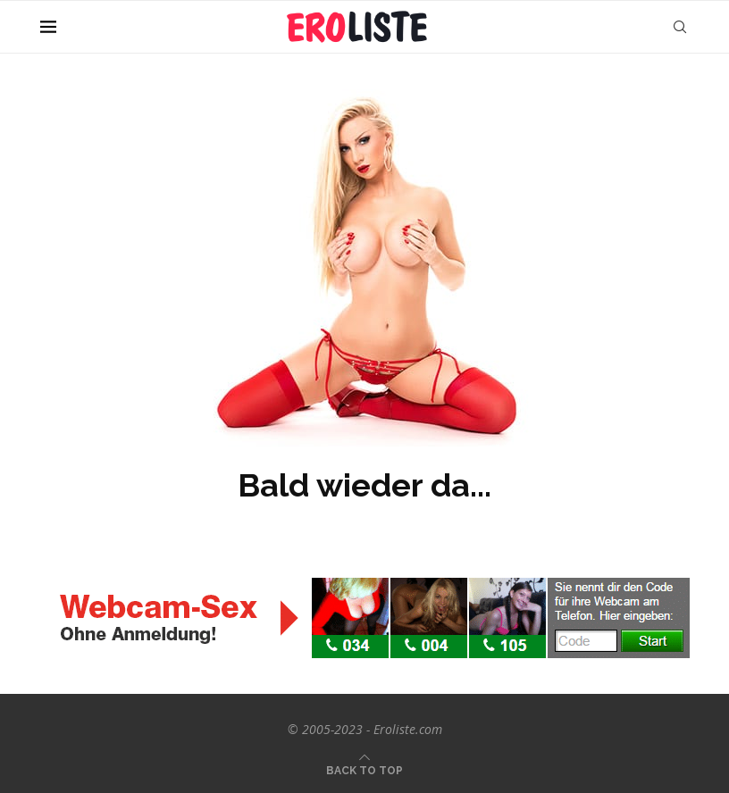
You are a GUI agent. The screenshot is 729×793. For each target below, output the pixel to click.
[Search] (680, 27)
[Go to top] (364, 769)
